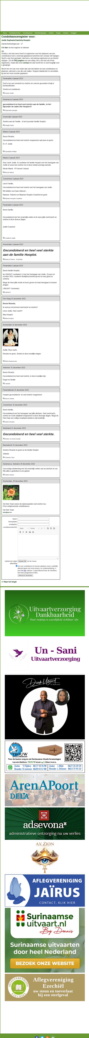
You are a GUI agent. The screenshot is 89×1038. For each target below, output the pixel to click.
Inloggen (74, 33)
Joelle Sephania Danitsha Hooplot (15, 40)
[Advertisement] (43, 15)
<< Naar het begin (9, 582)
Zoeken (51, 33)
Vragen (58, 33)
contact (26, 63)
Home (5, 33)
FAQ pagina (19, 60)
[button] (24, 528)
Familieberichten (14, 33)
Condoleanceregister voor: (18, 36)
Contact (65, 33)
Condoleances (28, 33)
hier (6, 48)
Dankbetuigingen (40, 33)
